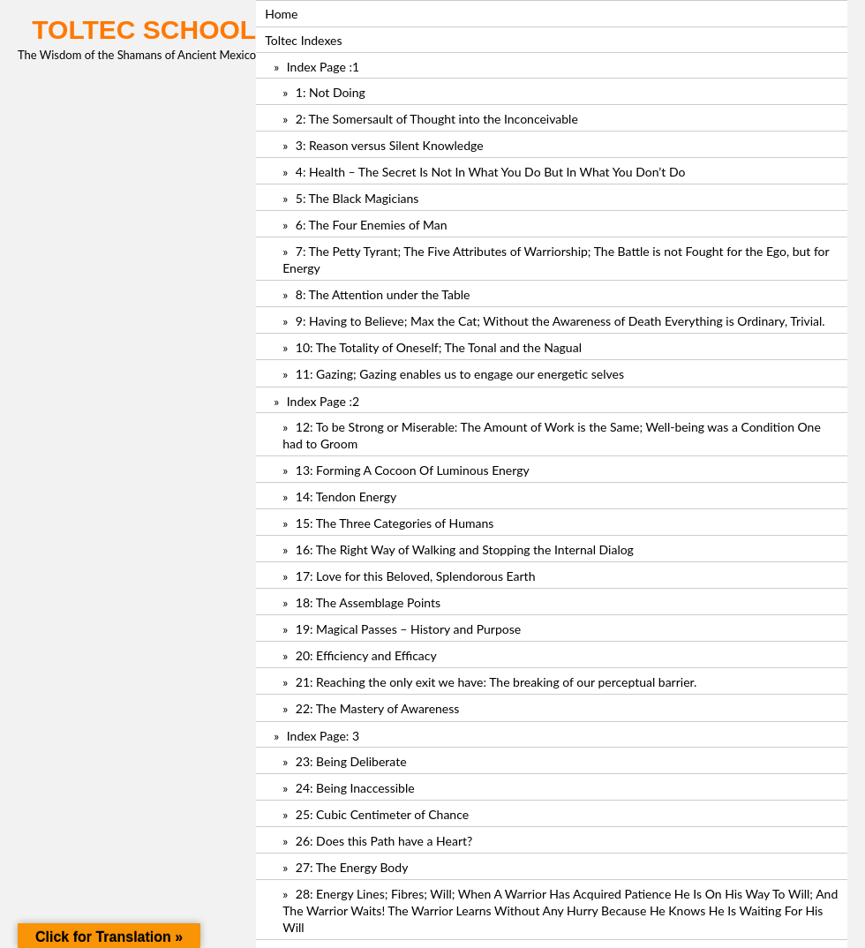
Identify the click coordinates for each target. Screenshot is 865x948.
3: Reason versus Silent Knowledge (390, 145)
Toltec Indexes (303, 40)
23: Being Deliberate (351, 761)
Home (281, 13)
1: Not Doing (330, 92)
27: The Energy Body (352, 867)
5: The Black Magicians (357, 198)
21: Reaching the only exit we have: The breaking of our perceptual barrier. (496, 681)
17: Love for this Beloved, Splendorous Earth (416, 575)
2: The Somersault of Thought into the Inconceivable (437, 118)
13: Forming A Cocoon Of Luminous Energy (413, 470)
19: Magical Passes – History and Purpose (408, 628)
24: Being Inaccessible (355, 787)
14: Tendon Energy (346, 496)
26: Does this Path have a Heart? (384, 840)
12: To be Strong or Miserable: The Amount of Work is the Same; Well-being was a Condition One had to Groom (551, 435)
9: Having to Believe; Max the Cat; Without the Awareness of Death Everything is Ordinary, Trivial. (560, 320)
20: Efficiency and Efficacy (366, 655)
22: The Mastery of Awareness (378, 708)
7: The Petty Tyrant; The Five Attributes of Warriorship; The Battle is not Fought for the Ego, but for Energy (555, 259)
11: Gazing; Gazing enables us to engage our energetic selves (460, 373)
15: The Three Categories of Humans (394, 522)
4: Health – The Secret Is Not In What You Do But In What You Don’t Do (491, 171)
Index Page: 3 (323, 735)
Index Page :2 (323, 401)
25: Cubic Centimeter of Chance (382, 814)
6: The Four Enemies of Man (372, 224)
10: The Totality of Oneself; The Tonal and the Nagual (439, 347)
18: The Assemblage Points (368, 602)
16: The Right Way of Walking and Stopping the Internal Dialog (465, 549)
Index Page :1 (323, 66)
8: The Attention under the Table (383, 294)
